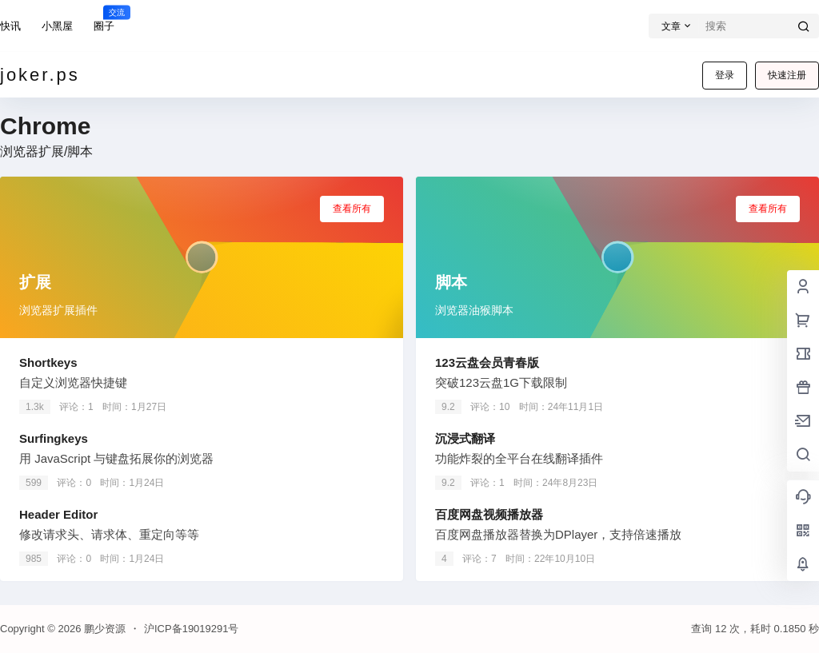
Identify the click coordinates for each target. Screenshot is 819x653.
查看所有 (352, 208)
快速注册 (787, 75)
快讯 (10, 26)
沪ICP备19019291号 (191, 629)
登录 (724, 75)
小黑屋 (57, 26)
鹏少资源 (103, 629)
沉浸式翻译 (465, 438)
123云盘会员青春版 (487, 362)
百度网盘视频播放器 (489, 514)
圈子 (104, 18)
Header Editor (58, 514)
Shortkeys (48, 362)
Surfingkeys (53, 438)
